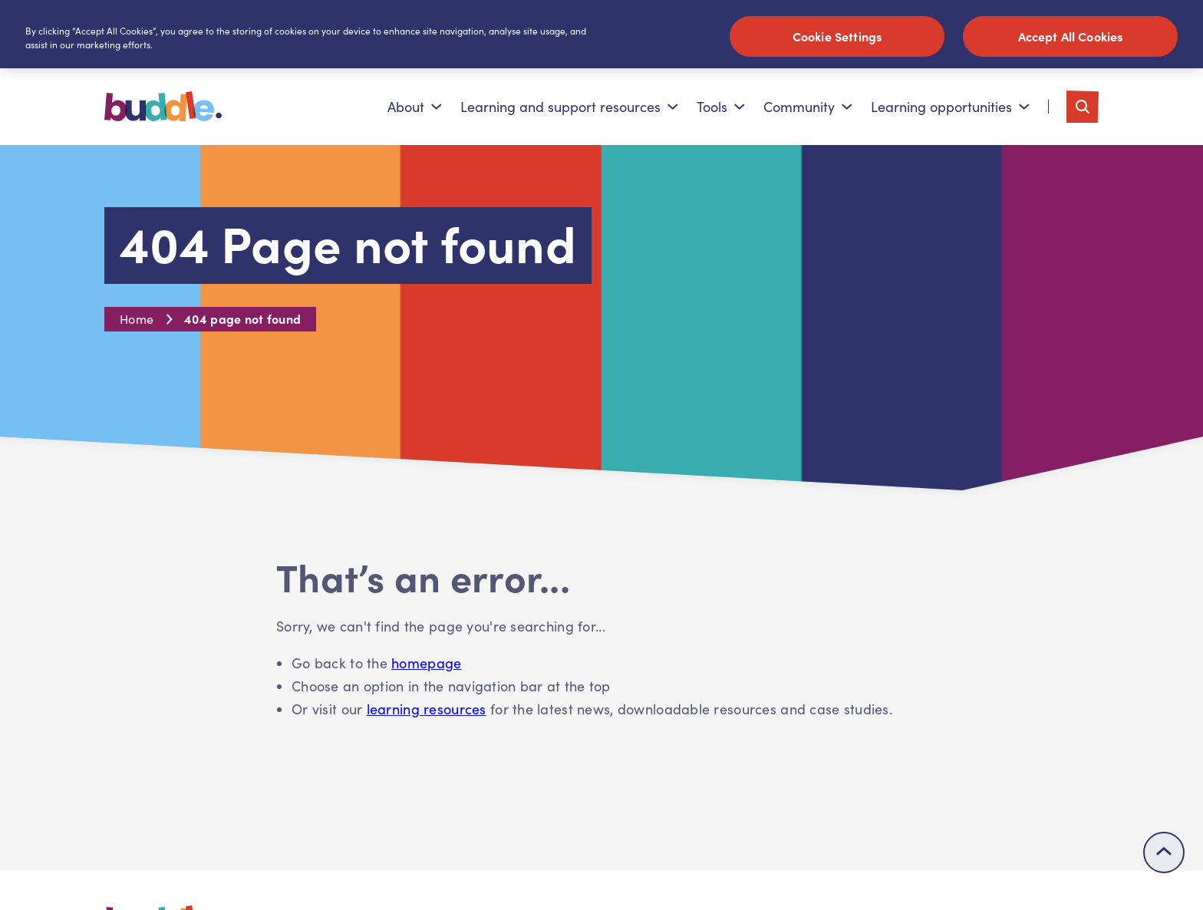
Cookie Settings (837, 36)
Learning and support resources (569, 106)
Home (136, 319)
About (414, 106)
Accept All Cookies (1070, 36)
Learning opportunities (950, 106)
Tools (721, 106)
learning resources (426, 709)
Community (807, 106)
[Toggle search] (1082, 107)
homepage (426, 663)
